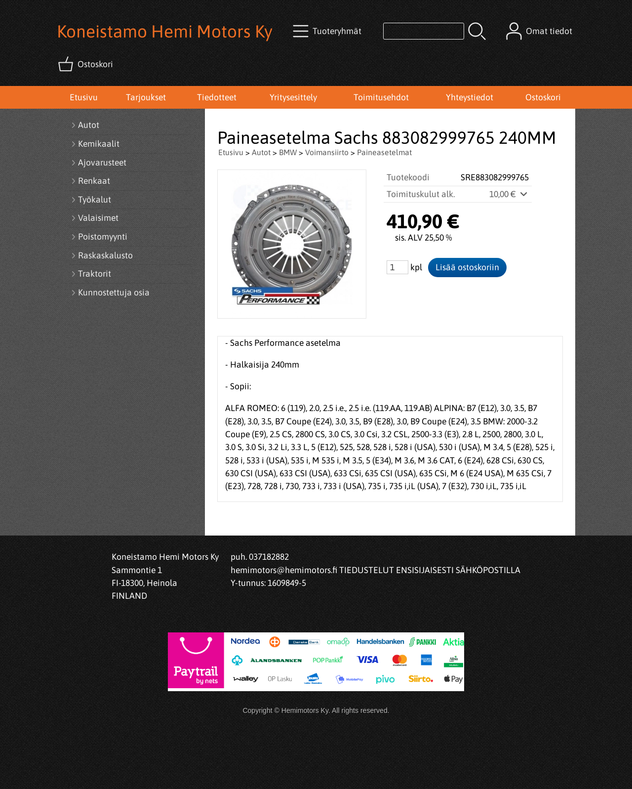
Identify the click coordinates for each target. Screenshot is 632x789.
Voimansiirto (327, 152)
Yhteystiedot (469, 97)
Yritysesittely (293, 97)
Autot (261, 152)
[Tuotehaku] (423, 31)
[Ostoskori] (86, 64)
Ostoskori (543, 97)
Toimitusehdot (381, 97)
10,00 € (509, 194)
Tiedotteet (217, 97)
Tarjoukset (146, 97)
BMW (288, 152)
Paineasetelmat (384, 152)
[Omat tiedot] (540, 31)
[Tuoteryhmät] (328, 31)
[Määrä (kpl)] (397, 267)
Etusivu (84, 97)
